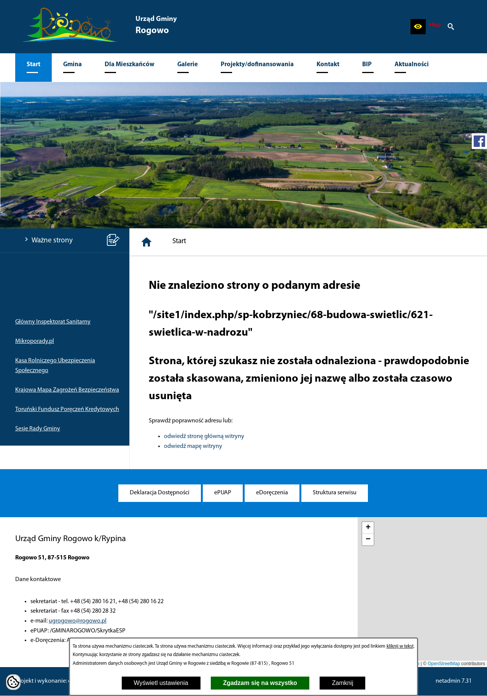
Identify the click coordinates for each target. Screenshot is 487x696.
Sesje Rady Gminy (37, 429)
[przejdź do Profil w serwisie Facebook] (479, 141)
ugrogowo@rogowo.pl (78, 621)
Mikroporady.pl (34, 341)
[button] (418, 26)
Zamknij (342, 683)
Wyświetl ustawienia (161, 683)
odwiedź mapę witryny (193, 446)
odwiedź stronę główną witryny (204, 436)
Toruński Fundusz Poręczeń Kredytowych (67, 409)
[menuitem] (33, 67)
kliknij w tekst (400, 646)
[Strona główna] (146, 242)
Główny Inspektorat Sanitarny (53, 322)
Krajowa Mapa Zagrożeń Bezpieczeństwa (67, 390)
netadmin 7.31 (454, 681)
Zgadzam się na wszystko (260, 683)
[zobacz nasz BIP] (434, 26)
